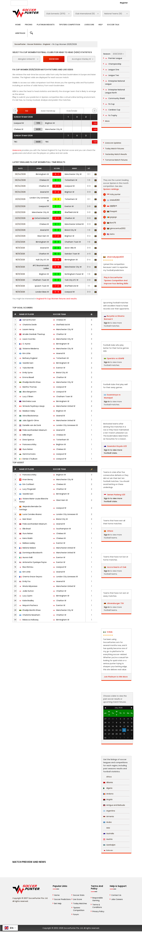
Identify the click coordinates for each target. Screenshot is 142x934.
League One (112, 69)
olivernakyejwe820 (113, 257)
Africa (107, 776)
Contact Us (69, 3)
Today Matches (80, 903)
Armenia (108, 816)
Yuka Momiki (28, 367)
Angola (107, 799)
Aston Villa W (70, 248)
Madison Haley (29, 411)
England (46, 44)
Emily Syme (28, 372)
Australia (108, 833)
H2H (95, 123)
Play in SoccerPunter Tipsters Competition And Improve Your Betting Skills (116, 280)
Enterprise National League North (115, 91)
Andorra (108, 794)
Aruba (107, 822)
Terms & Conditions (97, 906)
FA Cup (110, 104)
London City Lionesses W (65, 425)
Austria (107, 839)
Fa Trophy (111, 115)
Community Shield (115, 98)
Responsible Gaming (97, 899)
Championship (113, 64)
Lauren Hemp (28, 329)
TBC (15, 141)
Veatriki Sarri (28, 363)
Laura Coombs (29, 339)
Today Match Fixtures (114, 148)
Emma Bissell (28, 377)
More (107, 121)
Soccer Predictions (62, 899)
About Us (36, 3)
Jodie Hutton (28, 591)
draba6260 (111, 200)
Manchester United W (74, 224)
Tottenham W (71, 180)
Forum (76, 914)
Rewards (82, 3)
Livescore (89, 24)
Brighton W (50, 123)
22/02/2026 (20, 206)
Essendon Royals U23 (115, 446)
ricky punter (111, 194)
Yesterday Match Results (116, 154)
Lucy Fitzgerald (29, 489)
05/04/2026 (20, 186)
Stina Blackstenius (30, 415)
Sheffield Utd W (71, 212)
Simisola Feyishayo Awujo (34, 406)
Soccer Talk (113, 24)
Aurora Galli (27, 557)
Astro (109, 234)
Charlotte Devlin (30, 324)
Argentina (109, 811)
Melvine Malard (29, 548)
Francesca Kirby (29, 444)
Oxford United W (40, 218)
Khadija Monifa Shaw (32, 382)
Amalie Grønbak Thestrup (34, 334)
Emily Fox (26, 581)
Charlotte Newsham (31, 615)
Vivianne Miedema (31, 348)
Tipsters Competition (69, 24)
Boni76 (109, 222)
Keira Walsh (28, 538)
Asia (106, 828)
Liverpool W (19, 123)
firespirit (110, 211)
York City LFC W (71, 280)
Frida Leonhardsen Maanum (35, 430)
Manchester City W (53, 129)
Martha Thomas (30, 387)
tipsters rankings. (111, 189)
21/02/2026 (20, 242)
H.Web (108, 632)
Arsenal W (44, 192)
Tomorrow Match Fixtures (116, 160)
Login (110, 3)
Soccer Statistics (34, 44)
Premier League (113, 58)
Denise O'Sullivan (30, 459)
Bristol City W (70, 230)
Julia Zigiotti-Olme (31, 420)
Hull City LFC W (42, 259)
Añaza (108, 531)
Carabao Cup (112, 109)
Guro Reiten (28, 449)
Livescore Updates (113, 143)
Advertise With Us (52, 3)
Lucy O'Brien (28, 396)
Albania (108, 782)
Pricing (28, 24)
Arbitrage (20, 33)
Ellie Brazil (27, 528)
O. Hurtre (26, 344)
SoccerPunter (20, 44)
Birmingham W (42, 174)
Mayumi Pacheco (30, 605)
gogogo (110, 217)
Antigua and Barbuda (114, 805)
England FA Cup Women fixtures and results (57, 298)
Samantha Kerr (29, 320)
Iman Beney (28, 479)
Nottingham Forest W (74, 274)
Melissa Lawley (29, 543)
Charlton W (44, 186)
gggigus (110, 205)
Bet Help (57, 903)
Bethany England (30, 358)
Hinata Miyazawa (30, 586)
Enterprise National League (115, 82)
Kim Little (26, 353)
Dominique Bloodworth (32, 552)
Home (18, 24)
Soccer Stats (78, 895)
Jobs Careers (117, 899)
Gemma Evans (29, 454)
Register (124, 3)
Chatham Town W (73, 242)
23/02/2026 (20, 199)
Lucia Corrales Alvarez (32, 514)
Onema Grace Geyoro (32, 576)
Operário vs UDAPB (115, 358)
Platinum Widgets (46, 24)
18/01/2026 (20, 248)
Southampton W (62, 528)
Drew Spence (28, 439)
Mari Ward (27, 519)
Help (100, 24)
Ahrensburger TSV (114, 603)
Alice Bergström (29, 391)
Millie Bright (27, 435)
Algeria (107, 788)
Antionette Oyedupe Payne (35, 562)
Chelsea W (18, 129)
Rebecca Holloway (31, 619)
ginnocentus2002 (114, 228)
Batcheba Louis (29, 401)
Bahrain (108, 850)
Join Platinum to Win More (116, 676)
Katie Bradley (28, 600)
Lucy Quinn (27, 596)
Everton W (69, 206)
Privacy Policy (98, 911)
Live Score (77, 899)
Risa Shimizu (28, 567)
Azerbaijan (109, 845)
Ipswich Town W (42, 286)
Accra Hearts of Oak (115, 567)
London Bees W (42, 292)
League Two (112, 75)
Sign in (107, 323)
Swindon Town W (72, 253)
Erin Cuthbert (28, 484)
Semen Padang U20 (114, 494)
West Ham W (43, 236)
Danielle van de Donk (32, 425)
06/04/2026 (20, 174)
